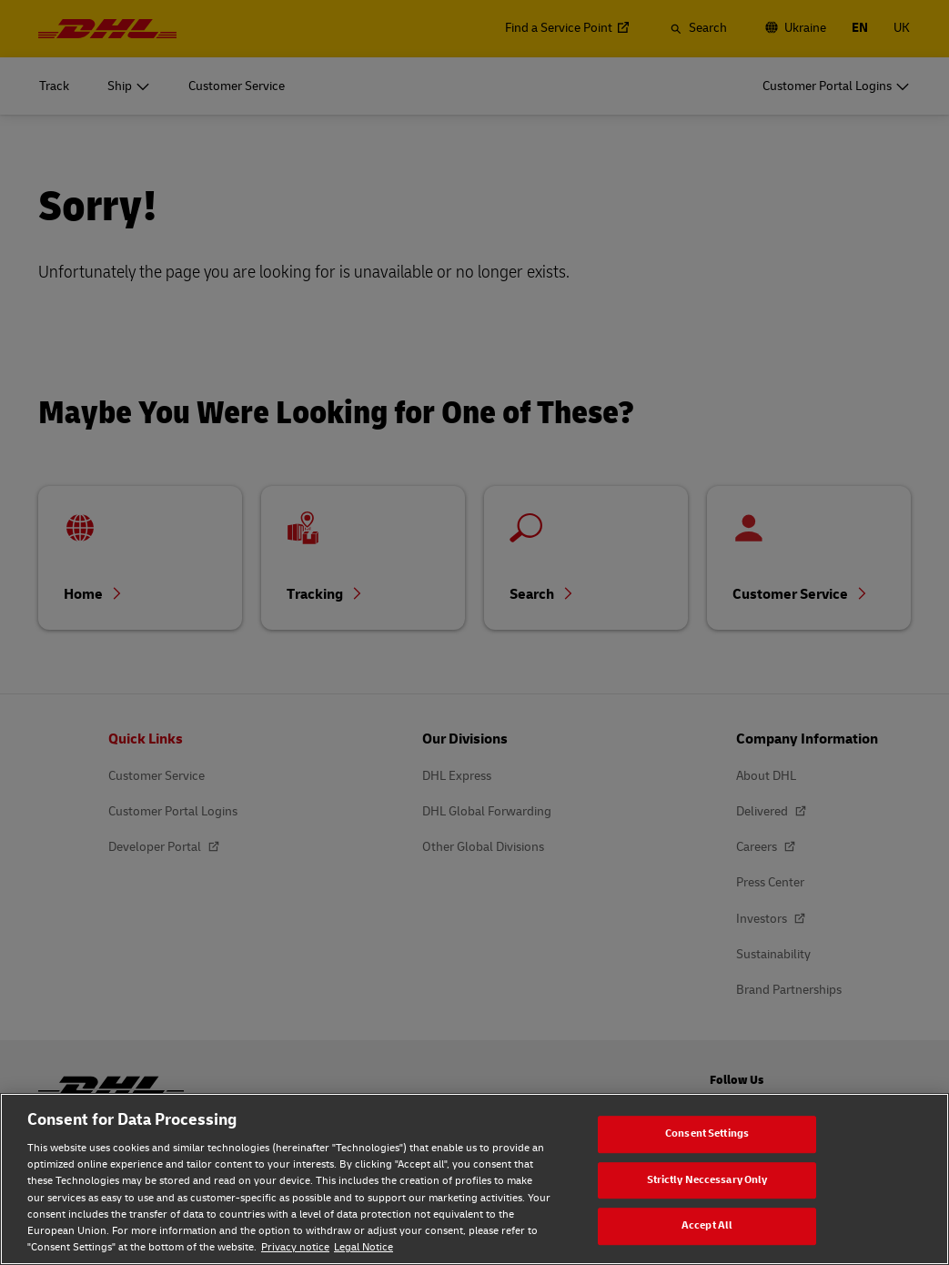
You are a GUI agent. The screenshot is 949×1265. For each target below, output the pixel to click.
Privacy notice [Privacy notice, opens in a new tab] (295, 1247)
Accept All (706, 1225)
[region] (474, 1179)
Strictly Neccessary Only (707, 1180)
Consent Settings (707, 1133)
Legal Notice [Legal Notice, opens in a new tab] (363, 1247)
